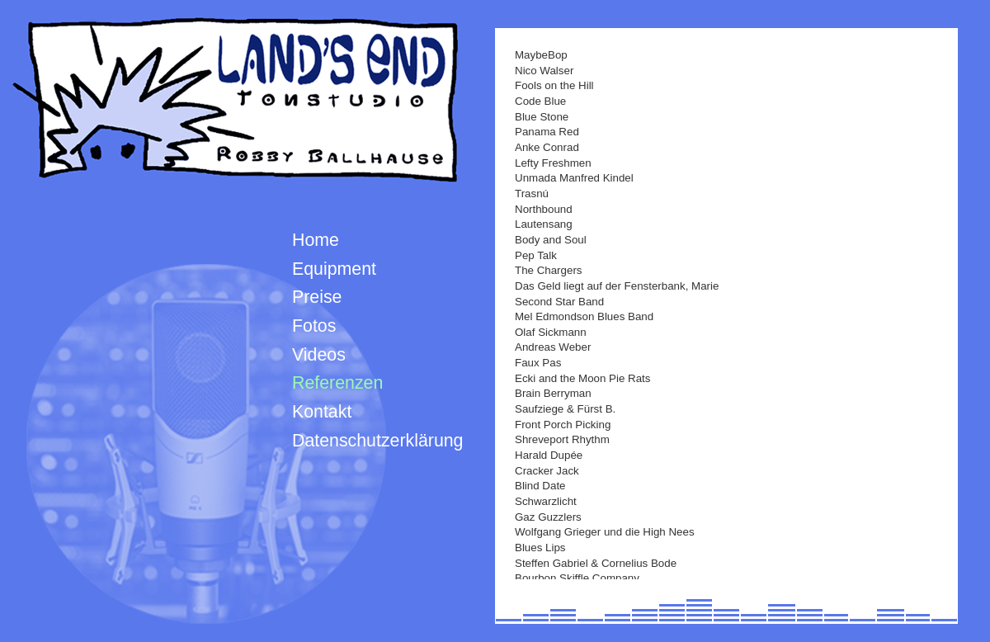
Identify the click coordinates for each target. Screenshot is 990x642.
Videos (319, 355)
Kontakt (321, 412)
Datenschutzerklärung (377, 441)
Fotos (314, 326)
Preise (317, 297)
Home (315, 240)
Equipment (334, 269)
